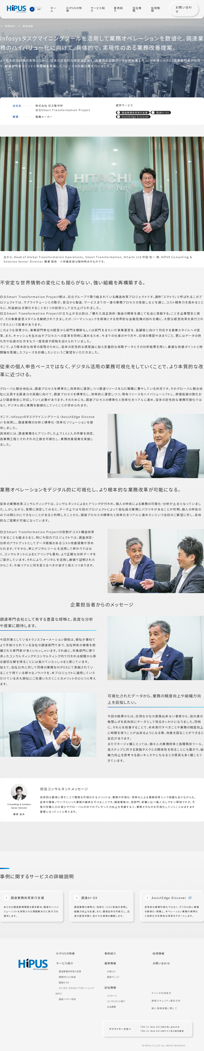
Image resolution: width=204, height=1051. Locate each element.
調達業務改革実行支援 (132, 112)
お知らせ (109, 970)
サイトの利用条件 (163, 995)
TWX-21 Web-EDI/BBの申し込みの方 (161, 1024)
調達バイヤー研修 (65, 997)
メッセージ (110, 993)
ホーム (59, 9)
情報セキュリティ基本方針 (167, 1000)
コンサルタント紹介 (114, 998)
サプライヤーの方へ (122, 1026)
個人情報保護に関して (166, 1006)
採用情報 (157, 9)
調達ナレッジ (111, 975)
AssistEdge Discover (133, 117)
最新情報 (111, 962)
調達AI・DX (160, 112)
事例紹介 (121, 9)
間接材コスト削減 (65, 975)
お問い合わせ (183, 9)
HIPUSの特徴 (77, 9)
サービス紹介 (100, 9)
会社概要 (109, 1004)
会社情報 (139, 9)
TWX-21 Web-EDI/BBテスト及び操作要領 (163, 1028)
